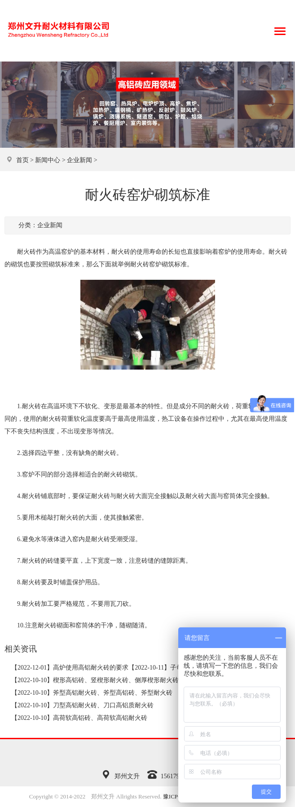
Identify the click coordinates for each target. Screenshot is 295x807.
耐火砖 (120, 251)
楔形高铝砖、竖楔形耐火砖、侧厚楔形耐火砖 (116, 680)
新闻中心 (47, 160)
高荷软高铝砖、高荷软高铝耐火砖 (100, 717)
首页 (22, 160)
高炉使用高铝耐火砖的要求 (90, 667)
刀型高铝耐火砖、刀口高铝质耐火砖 (103, 705)
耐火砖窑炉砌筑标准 (158, 264)
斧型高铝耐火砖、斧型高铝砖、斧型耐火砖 (112, 692)
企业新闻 (79, 160)
